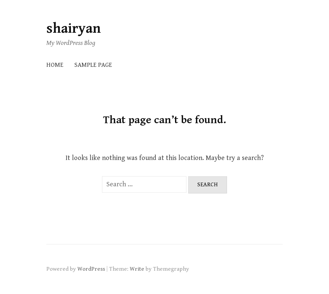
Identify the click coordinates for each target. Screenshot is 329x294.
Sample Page (93, 65)
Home (55, 65)
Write (137, 269)
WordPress (91, 269)
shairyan (73, 28)
